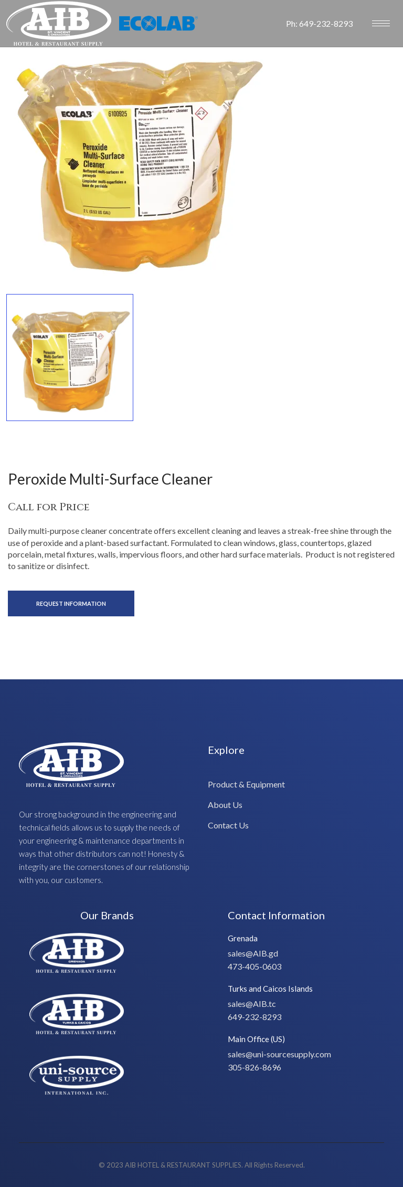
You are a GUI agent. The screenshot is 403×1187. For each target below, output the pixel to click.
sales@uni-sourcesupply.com (279, 1054)
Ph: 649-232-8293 (319, 23)
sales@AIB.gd (253, 953)
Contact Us (228, 825)
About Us (225, 805)
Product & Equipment (246, 784)
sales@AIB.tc (252, 1004)
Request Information (71, 603)
